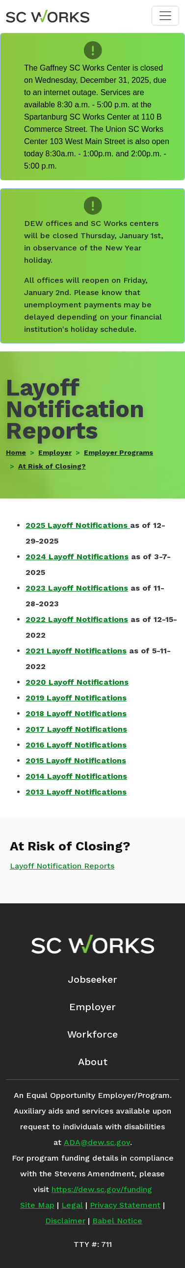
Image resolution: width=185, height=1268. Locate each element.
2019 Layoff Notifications (76, 697)
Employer (55, 452)
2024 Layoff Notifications (77, 556)
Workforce (92, 1034)
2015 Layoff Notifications (76, 760)
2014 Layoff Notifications (76, 776)
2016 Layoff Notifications (76, 744)
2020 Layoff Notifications (77, 682)
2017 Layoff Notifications (76, 729)
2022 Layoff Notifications (77, 619)
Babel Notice (117, 1220)
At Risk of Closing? (52, 466)
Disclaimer (65, 1220)
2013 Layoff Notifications (76, 791)
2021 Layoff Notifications (76, 650)
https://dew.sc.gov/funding (102, 1189)
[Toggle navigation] (165, 15)
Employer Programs (118, 452)
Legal (72, 1205)
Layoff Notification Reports (62, 865)
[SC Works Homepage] (92, 944)
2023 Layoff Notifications (77, 588)
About (92, 1062)
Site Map (37, 1205)
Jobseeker (92, 979)
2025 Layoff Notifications (77, 525)
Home (16, 452)
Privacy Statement (125, 1205)
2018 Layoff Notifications (76, 713)
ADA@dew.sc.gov (97, 1142)
